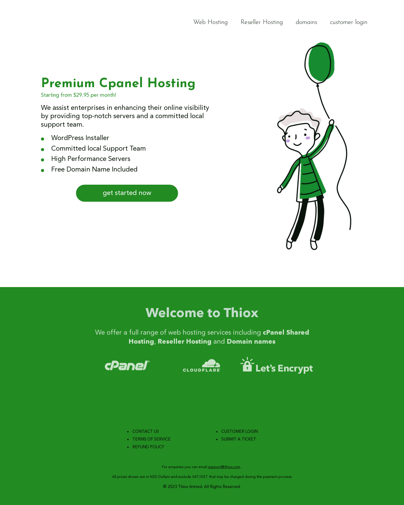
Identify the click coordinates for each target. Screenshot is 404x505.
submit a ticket (238, 439)
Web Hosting (210, 22)
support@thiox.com (224, 467)
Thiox (53, 22)
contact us (145, 432)
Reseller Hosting (262, 22)
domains (306, 22)
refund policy (148, 447)
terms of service (151, 439)
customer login (348, 22)
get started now (127, 193)
